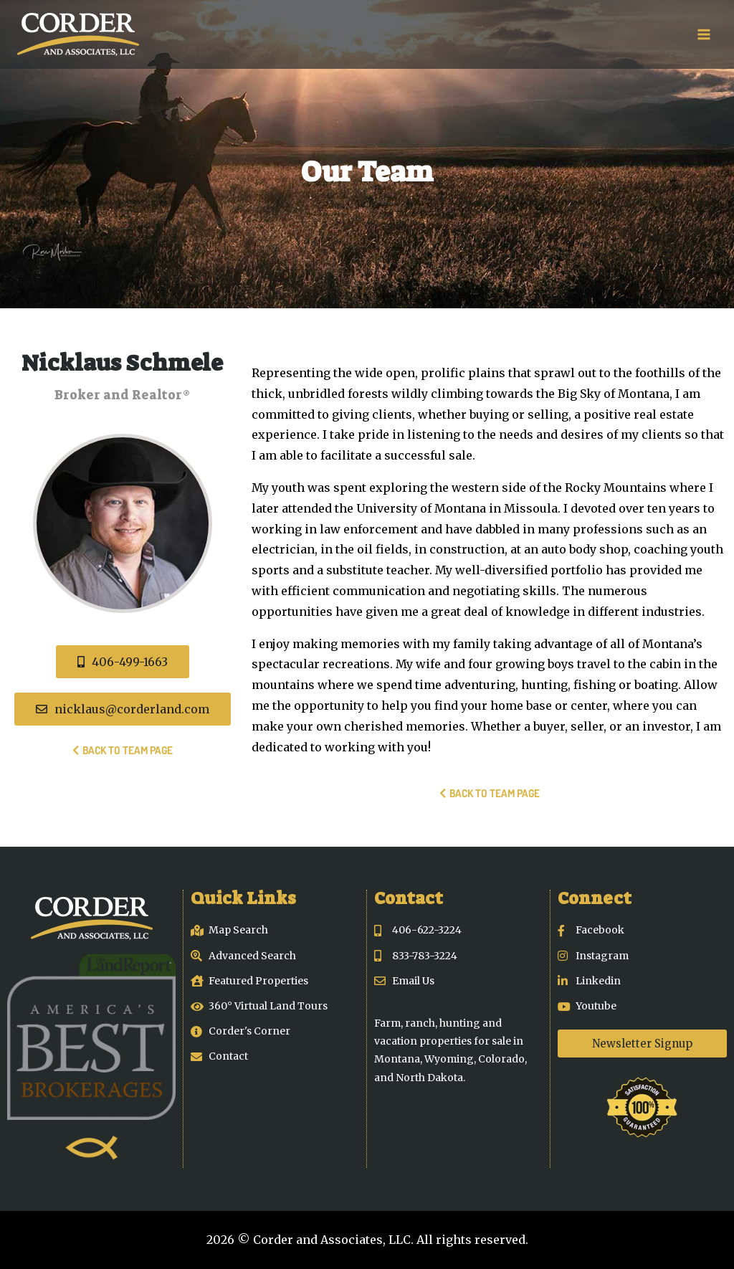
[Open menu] (703, 34)
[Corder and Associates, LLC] (78, 34)
